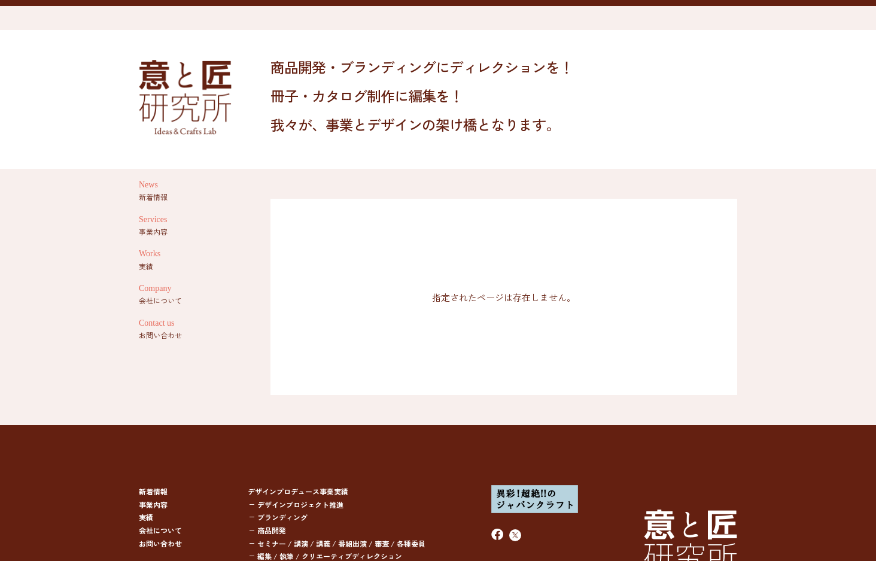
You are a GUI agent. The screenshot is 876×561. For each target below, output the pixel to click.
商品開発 (271, 530)
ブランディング (282, 517)
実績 (146, 517)
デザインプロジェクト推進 (300, 504)
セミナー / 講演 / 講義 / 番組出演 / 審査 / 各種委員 (341, 543)
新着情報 (153, 491)
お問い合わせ (160, 543)
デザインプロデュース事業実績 (298, 491)
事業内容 (153, 504)
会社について (160, 530)
